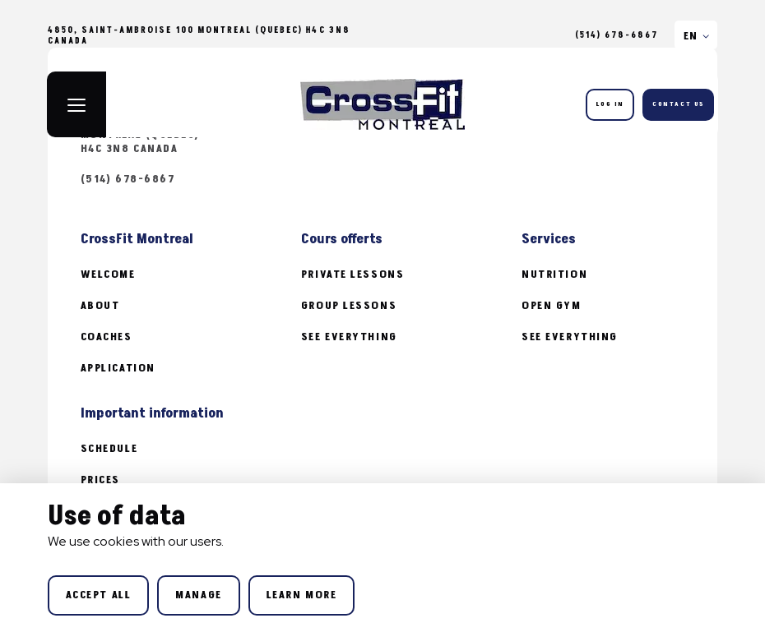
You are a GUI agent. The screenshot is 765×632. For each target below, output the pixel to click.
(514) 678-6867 (617, 35)
